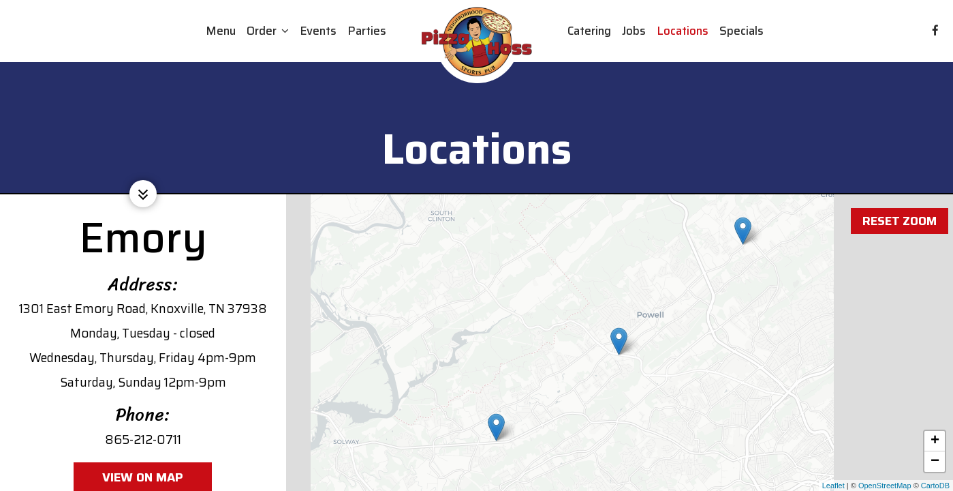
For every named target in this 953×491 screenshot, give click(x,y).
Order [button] (268, 31)
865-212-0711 (143, 439)
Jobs (634, 31)
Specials (741, 31)
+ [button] (935, 441)
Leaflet (833, 485)
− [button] (935, 461)
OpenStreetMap (884, 485)
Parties (366, 31)
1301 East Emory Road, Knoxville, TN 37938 (143, 308)
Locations (682, 31)
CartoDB (935, 485)
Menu (221, 31)
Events (318, 31)
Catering (589, 31)
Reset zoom (899, 212)
